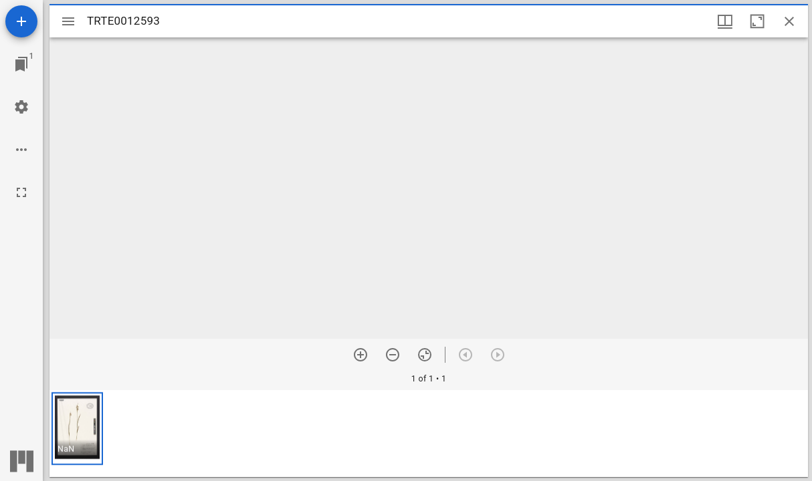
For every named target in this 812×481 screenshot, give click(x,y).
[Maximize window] (757, 21)
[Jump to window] (21, 64)
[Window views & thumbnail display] (725, 21)
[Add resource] (21, 21)
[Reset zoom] (425, 355)
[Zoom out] (393, 355)
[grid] (428, 433)
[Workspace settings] (21, 107)
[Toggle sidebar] (68, 21)
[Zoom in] (360, 355)
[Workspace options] (21, 150)
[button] (77, 428)
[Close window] (789, 21)
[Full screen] (21, 192)
